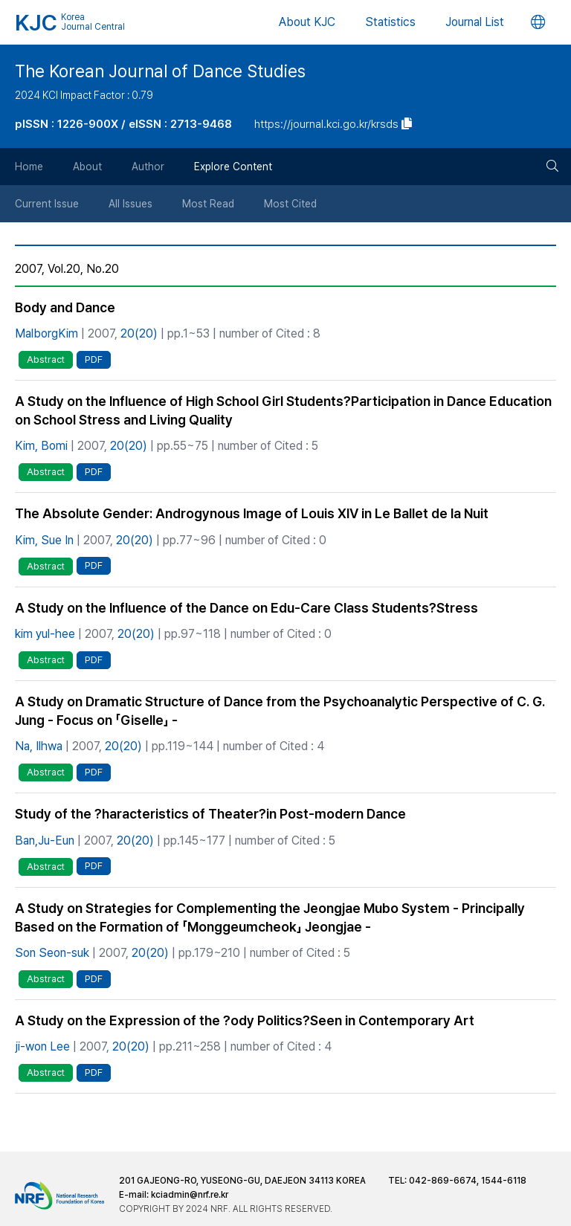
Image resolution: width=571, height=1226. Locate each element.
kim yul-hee (45, 634)
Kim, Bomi (41, 446)
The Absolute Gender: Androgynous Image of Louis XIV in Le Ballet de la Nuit (251, 513)
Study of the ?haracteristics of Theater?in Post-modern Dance (210, 814)
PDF (94, 359)
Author (148, 166)
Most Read (208, 204)
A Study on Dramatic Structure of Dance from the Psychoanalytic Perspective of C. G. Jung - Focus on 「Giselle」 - (280, 711)
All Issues (130, 204)
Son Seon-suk (52, 953)
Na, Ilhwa (38, 746)
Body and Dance (65, 307)
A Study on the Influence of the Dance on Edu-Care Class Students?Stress (246, 608)
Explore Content (233, 166)
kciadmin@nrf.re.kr (189, 1195)
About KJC (307, 22)
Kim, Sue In (44, 540)
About (87, 166)
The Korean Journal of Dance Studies (160, 71)
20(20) (139, 333)
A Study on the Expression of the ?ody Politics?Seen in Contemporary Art (244, 1020)
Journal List (474, 22)
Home (29, 166)
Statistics (390, 22)
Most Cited (290, 204)
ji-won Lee (42, 1046)
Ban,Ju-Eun (44, 840)
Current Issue (47, 204)
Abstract (46, 359)
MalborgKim (46, 333)
